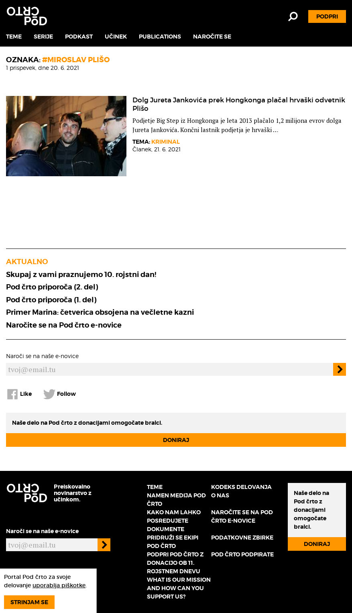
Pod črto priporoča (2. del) (52, 286)
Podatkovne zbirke (242, 537)
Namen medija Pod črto (176, 499)
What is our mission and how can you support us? (179, 588)
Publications (160, 36)
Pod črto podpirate (242, 554)
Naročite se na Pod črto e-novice (64, 325)
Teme (14, 36)
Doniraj (176, 440)
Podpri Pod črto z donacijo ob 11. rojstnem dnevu (175, 563)
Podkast (79, 36)
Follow (59, 394)
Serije (43, 36)
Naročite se (212, 36)
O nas (220, 495)
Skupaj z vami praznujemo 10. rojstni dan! (81, 274)
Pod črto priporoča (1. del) (51, 299)
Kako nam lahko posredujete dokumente (174, 521)
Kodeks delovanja (241, 487)
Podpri (327, 16)
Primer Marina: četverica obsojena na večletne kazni (100, 312)
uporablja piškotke (59, 585)
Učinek (116, 36)
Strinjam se (29, 602)
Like (19, 394)
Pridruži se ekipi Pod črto (172, 542)
